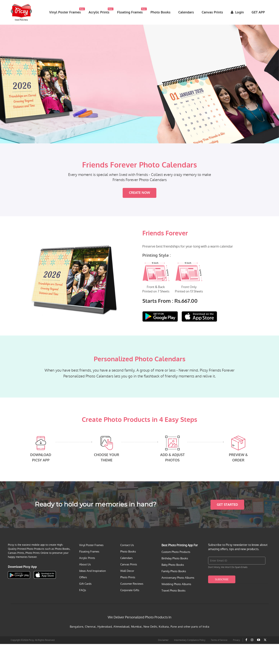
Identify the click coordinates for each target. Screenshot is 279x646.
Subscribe (222, 581)
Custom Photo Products (176, 554)
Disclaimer (163, 642)
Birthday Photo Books (175, 560)
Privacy (236, 642)
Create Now (139, 195)
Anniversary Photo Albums (178, 580)
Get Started (227, 506)
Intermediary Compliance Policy (189, 642)
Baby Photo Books (173, 567)
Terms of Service (219, 642)
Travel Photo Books (173, 592)
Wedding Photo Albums (176, 586)
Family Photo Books (174, 573)
